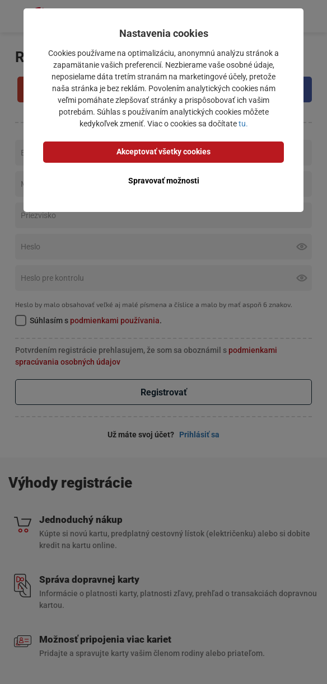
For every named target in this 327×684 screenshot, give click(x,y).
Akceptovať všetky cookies (163, 151)
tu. (243, 123)
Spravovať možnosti (163, 180)
